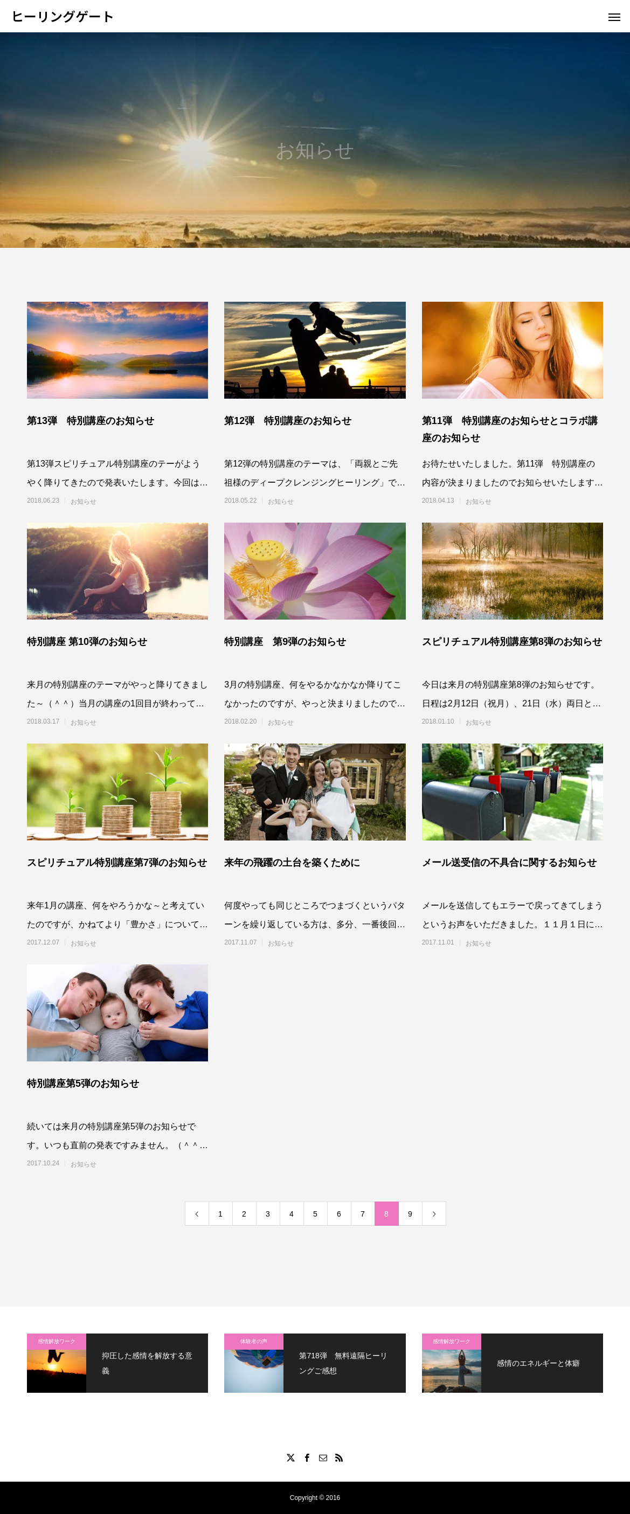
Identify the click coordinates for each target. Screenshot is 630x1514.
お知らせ (83, 501)
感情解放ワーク (56, 1341)
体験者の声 (253, 1341)
